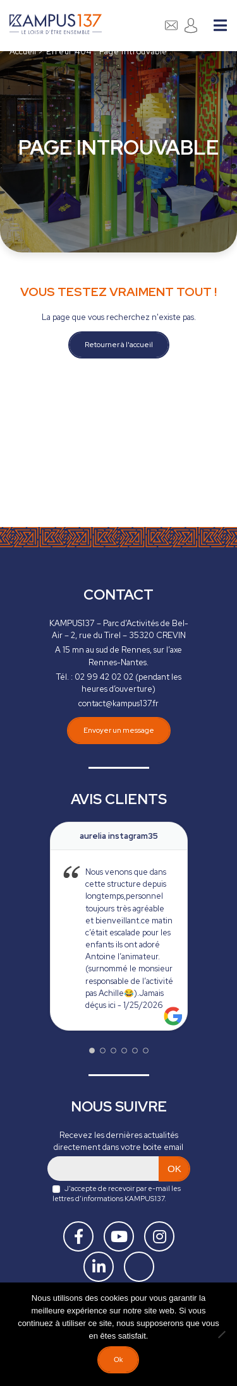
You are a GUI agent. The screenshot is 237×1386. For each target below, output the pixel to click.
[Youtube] (119, 1236)
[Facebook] (78, 1236)
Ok (118, 1359)
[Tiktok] (139, 1267)
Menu (220, 25)
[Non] (221, 1334)
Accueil (22, 51)
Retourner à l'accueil (119, 344)
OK (174, 1168)
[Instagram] (159, 1236)
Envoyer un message (118, 722)
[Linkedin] (98, 1267)
